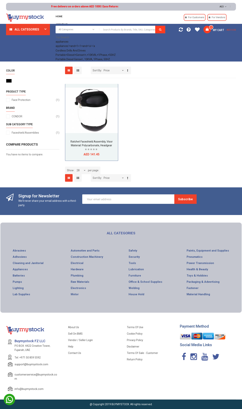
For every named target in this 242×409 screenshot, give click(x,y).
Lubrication (136, 269)
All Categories (27, 29)
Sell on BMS (75, 333)
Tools (132, 263)
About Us (73, 327)
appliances (62, 41)
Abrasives (19, 250)
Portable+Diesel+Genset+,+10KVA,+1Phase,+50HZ (86, 54)
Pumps (17, 282)
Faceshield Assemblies (35, 133)
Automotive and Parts (85, 250)
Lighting (18, 288)
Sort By (97, 70)
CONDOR (35, 116)
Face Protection (35, 100)
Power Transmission (200, 263)
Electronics (78, 288)
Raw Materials (80, 282)
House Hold (136, 294)
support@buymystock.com (31, 364)
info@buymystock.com (29, 389)
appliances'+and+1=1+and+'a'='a (75, 46)
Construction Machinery (87, 257)
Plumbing (77, 275)
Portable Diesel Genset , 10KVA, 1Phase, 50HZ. (83, 59)
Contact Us (74, 352)
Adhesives (20, 257)
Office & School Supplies (145, 282)
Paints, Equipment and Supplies (208, 250)
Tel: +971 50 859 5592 (28, 357)
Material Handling (198, 294)
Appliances (20, 269)
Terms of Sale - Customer (142, 352)
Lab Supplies (21, 294)
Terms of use (135, 327)
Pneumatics (194, 257)
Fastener (193, 288)
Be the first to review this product (91, 150)
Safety (133, 250)
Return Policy (135, 359)
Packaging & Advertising (203, 282)
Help (70, 346)
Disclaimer (133, 346)
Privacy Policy (135, 340)
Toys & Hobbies (197, 275)
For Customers (196, 17)
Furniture (135, 275)
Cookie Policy (135, 333)
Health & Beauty (197, 269)
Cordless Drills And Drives (71, 50)
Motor (75, 294)
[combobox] (110, 29)
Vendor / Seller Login (80, 340)
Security (134, 257)
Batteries (19, 275)
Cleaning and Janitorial (28, 263)
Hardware (77, 269)
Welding (134, 288)
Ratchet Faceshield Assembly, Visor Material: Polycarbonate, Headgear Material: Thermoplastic (92, 145)
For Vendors (218, 17)
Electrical (77, 263)
